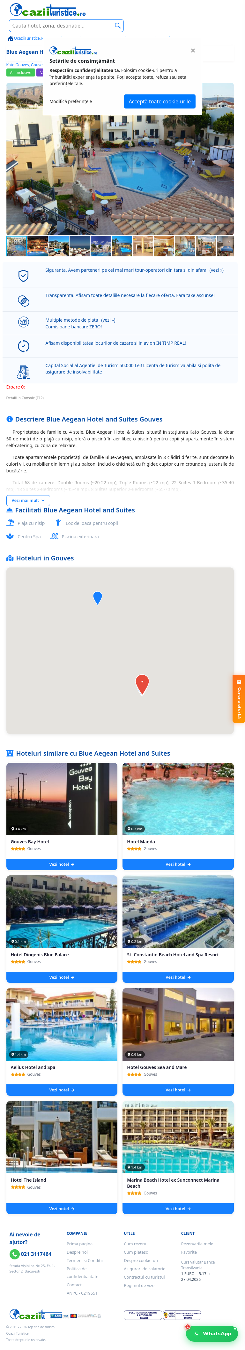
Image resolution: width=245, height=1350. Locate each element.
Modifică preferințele (70, 101)
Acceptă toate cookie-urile (160, 101)
